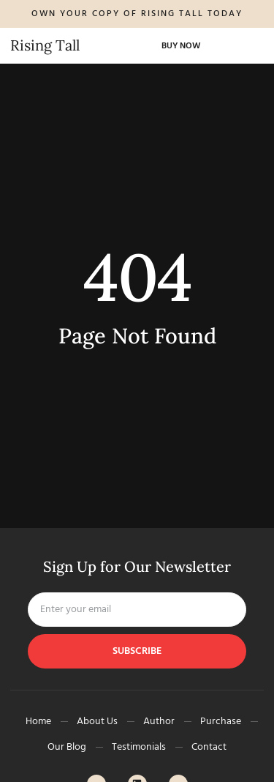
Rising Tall (45, 45)
